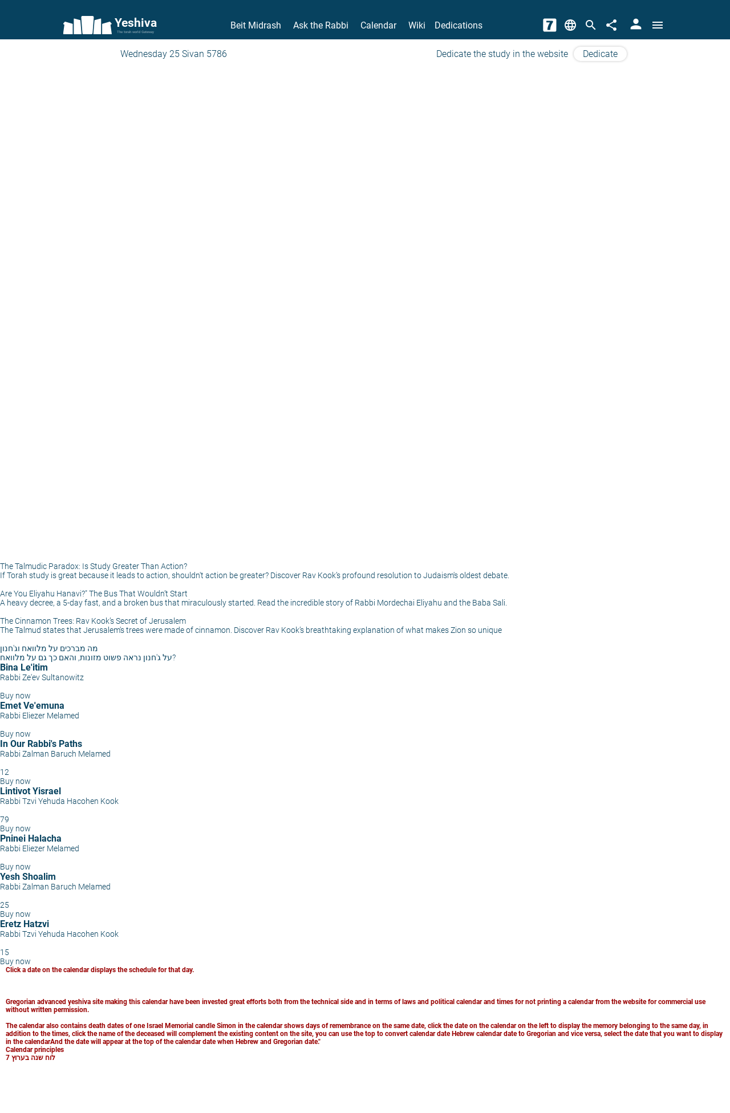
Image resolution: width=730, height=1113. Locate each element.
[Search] (591, 25)
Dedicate (600, 53)
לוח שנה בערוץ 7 (30, 1058)
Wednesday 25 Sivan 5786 (173, 53)
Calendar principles (35, 1050)
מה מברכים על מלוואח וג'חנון (49, 648)
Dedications (458, 25)
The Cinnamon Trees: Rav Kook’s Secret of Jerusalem (93, 620)
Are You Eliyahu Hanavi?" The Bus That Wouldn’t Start (94, 593)
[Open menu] (657, 25)
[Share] (611, 25)
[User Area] (636, 25)
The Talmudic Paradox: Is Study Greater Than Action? (93, 566)
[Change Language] (570, 25)
